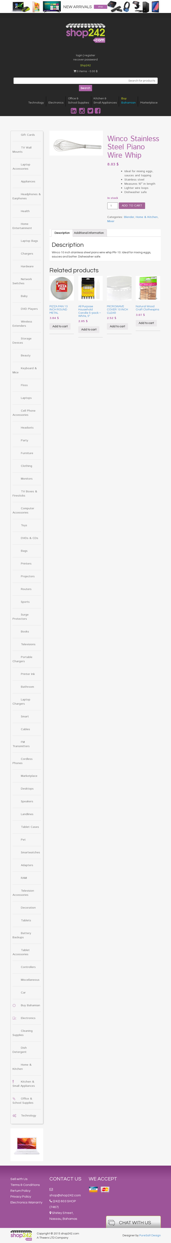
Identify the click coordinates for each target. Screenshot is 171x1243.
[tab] (62, 233)
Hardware (27, 266)
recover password (85, 59)
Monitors (27, 479)
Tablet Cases (30, 827)
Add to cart (132, 206)
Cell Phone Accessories (24, 413)
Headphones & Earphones (27, 196)
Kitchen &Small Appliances (105, 100)
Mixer (110, 221)
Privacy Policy (20, 1196)
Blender (129, 217)
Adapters (27, 865)
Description (62, 233)
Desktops (27, 789)
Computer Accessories (23, 510)
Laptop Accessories (21, 167)
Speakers (27, 801)
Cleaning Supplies (23, 1033)
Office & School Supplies (23, 1101)
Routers (26, 589)
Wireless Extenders (22, 324)
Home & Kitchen (22, 1067)
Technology (36, 102)
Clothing (26, 466)
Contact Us (65, 1179)
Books (25, 632)
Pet (23, 840)
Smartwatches (30, 852)
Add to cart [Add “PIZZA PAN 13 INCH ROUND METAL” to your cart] (60, 326)
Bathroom (27, 687)
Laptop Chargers (21, 702)
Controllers (28, 967)
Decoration (28, 908)
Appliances (28, 181)
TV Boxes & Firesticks (25, 493)
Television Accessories (23, 893)
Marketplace (149, 102)
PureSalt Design (150, 1235)
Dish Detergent (20, 1050)
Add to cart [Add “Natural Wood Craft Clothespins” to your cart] (146, 323)
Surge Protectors (21, 617)
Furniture (27, 453)
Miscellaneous (30, 980)
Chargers (27, 254)
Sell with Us (19, 1179)
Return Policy (20, 1190)
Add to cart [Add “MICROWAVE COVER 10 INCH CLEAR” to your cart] (117, 326)
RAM (24, 878)
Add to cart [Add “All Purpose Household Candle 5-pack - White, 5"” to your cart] (88, 329)
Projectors (28, 576)
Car (23, 993)
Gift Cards (28, 135)
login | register (85, 55)
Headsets (27, 428)
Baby (24, 296)
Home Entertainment (22, 226)
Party (24, 440)
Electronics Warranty (26, 1202)
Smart (25, 716)
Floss (24, 385)
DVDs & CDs (29, 538)
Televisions (28, 644)
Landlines (27, 814)
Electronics (55, 102)
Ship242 (85, 65)
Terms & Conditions (25, 1185)
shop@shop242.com (65, 1195)
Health (25, 211)
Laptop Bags (29, 241)
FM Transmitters (21, 744)
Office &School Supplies (78, 100)
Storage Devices (22, 341)
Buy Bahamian (30, 1005)
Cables (25, 729)
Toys (24, 525)
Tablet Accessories (21, 952)
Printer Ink (28, 674)
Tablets (26, 920)
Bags (24, 551)
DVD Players (29, 309)
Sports (25, 602)
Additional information (89, 233)
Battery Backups (22, 935)
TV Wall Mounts (22, 150)
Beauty (25, 355)
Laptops (26, 398)
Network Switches (22, 281)
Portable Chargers (22, 659)
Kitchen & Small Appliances (24, 1084)
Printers (26, 564)
